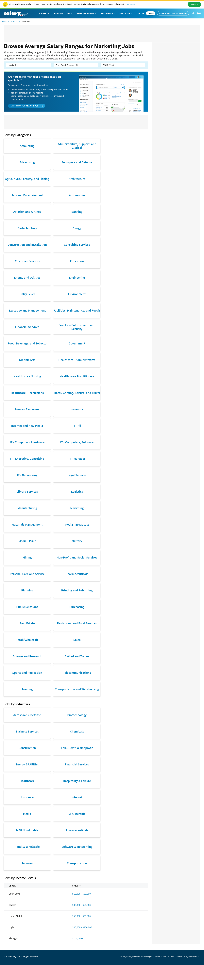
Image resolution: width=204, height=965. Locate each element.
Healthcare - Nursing (27, 376)
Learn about (27, 105)
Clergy (77, 228)
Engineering (77, 277)
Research (14, 21)
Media (27, 814)
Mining (27, 557)
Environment (77, 294)
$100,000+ (77, 938)
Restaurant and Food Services (77, 623)
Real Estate (27, 623)
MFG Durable (76, 814)
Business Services (27, 731)
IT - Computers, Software (77, 442)
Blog (141, 13)
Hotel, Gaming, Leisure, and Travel (77, 393)
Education (77, 261)
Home (4, 21)
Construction (27, 748)
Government (77, 343)
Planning (27, 590)
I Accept (194, 4)
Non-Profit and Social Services (77, 557)
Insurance (77, 409)
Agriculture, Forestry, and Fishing (27, 179)
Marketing (77, 508)
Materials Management (27, 524)
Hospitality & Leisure (77, 781)
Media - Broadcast (77, 524)
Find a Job (126, 13)
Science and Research (27, 656)
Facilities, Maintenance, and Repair (77, 310)
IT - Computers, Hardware (27, 442)
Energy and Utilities (27, 277)
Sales (76, 640)
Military (77, 541)
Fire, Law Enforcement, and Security (77, 327)
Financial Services (27, 327)
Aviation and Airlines (27, 212)
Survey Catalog (86, 13)
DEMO (151, 13)
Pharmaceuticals (77, 574)
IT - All (77, 426)
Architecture (77, 179)
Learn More (131, 4)
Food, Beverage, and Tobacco (27, 343)
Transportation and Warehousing (77, 689)
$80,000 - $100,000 (82, 927)
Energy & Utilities (27, 764)
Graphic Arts (27, 360)
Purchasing (76, 607)
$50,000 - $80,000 (81, 916)
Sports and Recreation (27, 673)
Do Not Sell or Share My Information (183, 956)
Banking (76, 212)
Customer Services (27, 261)
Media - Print (27, 541)
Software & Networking (76, 847)
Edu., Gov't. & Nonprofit (77, 748)
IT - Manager (77, 459)
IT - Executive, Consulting (27, 459)
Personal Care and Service (27, 574)
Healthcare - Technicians (27, 393)
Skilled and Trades (77, 656)
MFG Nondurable (27, 830)
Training (27, 689)
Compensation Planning (173, 13)
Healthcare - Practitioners (77, 376)
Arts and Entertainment (27, 195)
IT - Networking (27, 475)
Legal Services (76, 475)
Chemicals (77, 731)
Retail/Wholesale (27, 640)
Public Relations (27, 607)
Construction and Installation (27, 245)
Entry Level (27, 294)
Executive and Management (27, 310)
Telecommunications (77, 673)
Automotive (77, 195)
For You (44, 13)
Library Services (27, 491)
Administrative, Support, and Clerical (77, 146)
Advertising (27, 162)
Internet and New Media (27, 426)
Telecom (27, 863)
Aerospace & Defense (27, 715)
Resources (108, 13)
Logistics (77, 491)
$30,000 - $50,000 (81, 905)
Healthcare (27, 781)
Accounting (27, 146)
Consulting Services (77, 245)
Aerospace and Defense (76, 162)
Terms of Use (160, 956)
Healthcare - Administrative (76, 360)
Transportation (77, 863)
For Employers (63, 13)
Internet (77, 797)
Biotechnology (27, 228)
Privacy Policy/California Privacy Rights (136, 956)
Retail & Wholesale (27, 847)
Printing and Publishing (77, 590)
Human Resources (27, 409)
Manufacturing (27, 508)
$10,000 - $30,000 (81, 893)
